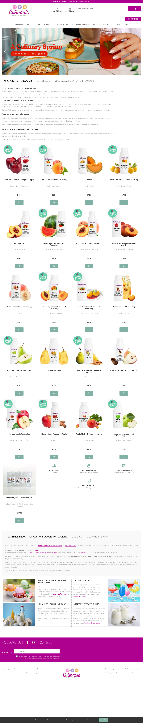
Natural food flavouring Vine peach (124, 244)
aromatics (83, 553)
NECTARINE (19, 243)
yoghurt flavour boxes (92, 623)
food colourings (70, 545)
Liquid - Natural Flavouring (54, 250)
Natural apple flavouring (19, 434)
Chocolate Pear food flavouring (123, 370)
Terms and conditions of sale (36, 669)
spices (47, 553)
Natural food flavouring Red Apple (19, 180)
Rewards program (111, 669)
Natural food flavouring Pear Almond (89, 371)
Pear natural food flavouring (19, 370)
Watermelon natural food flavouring (54, 244)
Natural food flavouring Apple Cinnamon (54, 435)
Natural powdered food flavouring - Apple (124, 435)
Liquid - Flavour (89, 186)
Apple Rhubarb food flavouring (89, 434)
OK (103, 720)
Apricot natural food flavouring (54, 180)
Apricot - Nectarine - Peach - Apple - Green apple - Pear (19, 505)
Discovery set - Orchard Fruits (19, 498)
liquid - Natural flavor (54, 186)
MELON (89, 180)
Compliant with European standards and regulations (89, 485)
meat (52, 616)
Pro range (133, 19)
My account (136, 673)
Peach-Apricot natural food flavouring (54, 307)
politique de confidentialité (51, 656)
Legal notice (7, 673)
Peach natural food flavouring (89, 243)
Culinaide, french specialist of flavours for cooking (37, 536)
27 (19, 513)
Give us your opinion (33, 673)
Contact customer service (131, 669)
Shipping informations (10, 669)
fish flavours (61, 616)
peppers (54, 553)
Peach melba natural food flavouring (89, 307)
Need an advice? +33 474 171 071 (123, 468)
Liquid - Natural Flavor (123, 186)
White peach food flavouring (19, 307)
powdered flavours (55, 545)
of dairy (47, 616)
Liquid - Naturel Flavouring (19, 186)
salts (75, 553)
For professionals (111, 677)
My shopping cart (111, 673)
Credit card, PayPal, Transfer (89, 468)
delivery (54, 468)
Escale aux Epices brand (36, 553)
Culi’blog (77, 536)
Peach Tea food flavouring (124, 307)
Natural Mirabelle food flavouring (123, 180)
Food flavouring (54, 370)
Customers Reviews (98, 536)
